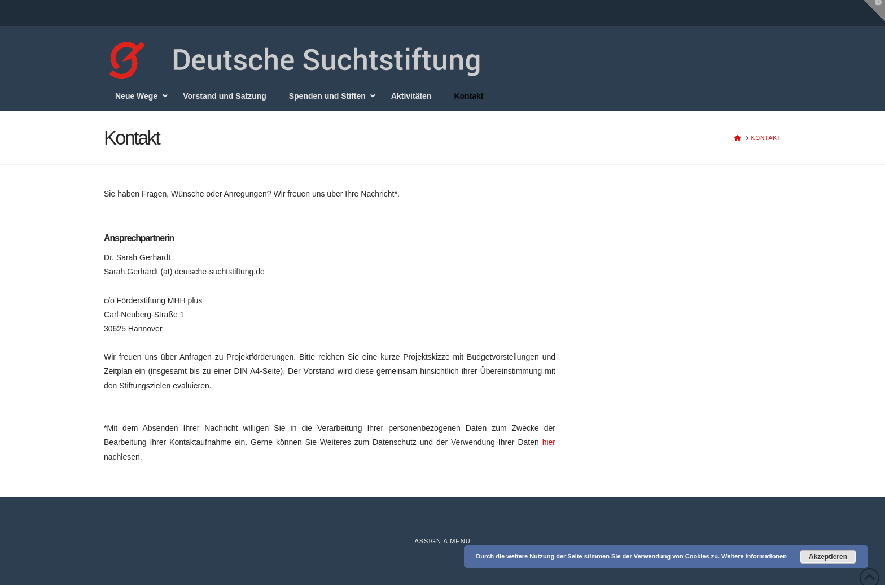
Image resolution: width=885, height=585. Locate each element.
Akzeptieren (828, 557)
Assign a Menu (442, 541)
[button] (874, 10)
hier (548, 442)
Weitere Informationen (754, 556)
